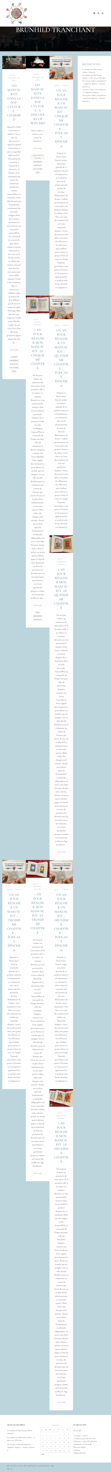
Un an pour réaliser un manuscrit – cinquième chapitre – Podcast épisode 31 (94, 84)
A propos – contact (81, 1436)
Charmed (14, 357)
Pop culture (14, 367)
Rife (8, 1466)
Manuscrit (14, 364)
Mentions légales (80, 1447)
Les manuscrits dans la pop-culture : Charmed (14, 103)
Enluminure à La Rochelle (83, 1444)
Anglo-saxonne (61, 1115)
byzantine (37, 322)
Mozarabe (37, 889)
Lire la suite (14, 350)
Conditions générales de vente (85, 1438)
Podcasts (65, 85)
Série (14, 371)
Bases (38, 612)
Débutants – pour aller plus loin (85, 1441)
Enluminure (12, 78)
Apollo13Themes (44, 1466)
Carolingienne (61, 562)
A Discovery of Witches (37, 157)
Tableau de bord (79, 1453)
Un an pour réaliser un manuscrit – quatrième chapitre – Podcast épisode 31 (94, 98)
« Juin (42, 1454)
